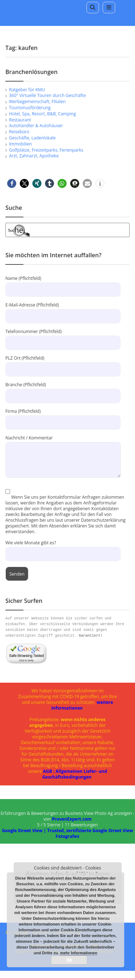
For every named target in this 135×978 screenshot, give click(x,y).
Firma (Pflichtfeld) (63, 417)
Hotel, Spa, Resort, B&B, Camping (42, 114)
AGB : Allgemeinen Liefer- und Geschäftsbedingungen (74, 774)
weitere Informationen (82, 705)
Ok (69, 960)
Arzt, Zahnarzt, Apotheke (34, 156)
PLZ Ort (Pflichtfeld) (63, 363)
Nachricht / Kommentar (63, 448)
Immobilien (20, 144)
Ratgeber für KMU (27, 90)
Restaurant (20, 120)
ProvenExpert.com (71, 819)
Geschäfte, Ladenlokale (32, 138)
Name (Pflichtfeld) (63, 284)
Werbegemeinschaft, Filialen (37, 101)
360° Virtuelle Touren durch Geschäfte (47, 95)
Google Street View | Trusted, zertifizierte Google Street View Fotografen (67, 833)
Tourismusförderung (29, 108)
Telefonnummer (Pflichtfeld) (63, 337)
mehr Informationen (78, 953)
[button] (11, 183)
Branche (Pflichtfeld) (63, 390)
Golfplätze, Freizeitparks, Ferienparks (46, 150)
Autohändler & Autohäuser (36, 126)
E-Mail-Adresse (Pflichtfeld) (63, 310)
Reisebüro (19, 132)
